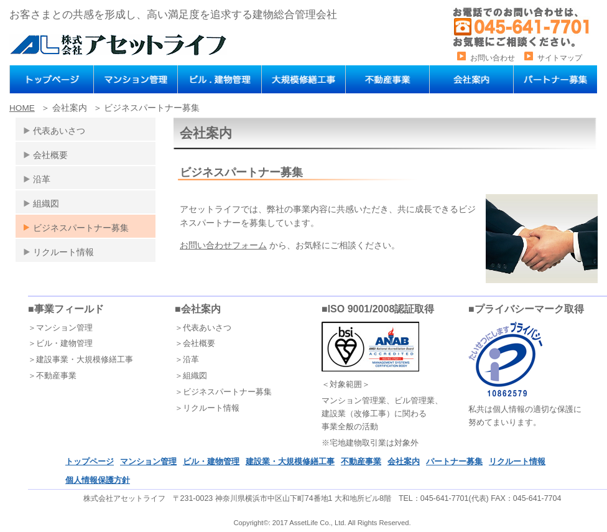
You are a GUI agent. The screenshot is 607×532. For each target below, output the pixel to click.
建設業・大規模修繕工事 (290, 461)
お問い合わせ (492, 58)
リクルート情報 (63, 252)
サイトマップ (559, 58)
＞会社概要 (195, 343)
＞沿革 (187, 359)
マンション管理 (148, 461)
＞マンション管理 (60, 327)
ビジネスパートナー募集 (81, 228)
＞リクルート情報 (207, 408)
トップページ (89, 461)
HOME (22, 108)
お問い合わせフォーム (223, 245)
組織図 (46, 203)
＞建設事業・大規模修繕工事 (80, 359)
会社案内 (403, 461)
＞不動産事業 (52, 375)
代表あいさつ (59, 131)
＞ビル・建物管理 (60, 343)
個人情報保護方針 (97, 480)
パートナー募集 (454, 461)
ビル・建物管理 (211, 461)
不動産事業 (361, 461)
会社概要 (50, 155)
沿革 (41, 179)
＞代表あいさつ (203, 327)
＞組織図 (191, 375)
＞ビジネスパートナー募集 (223, 391)
